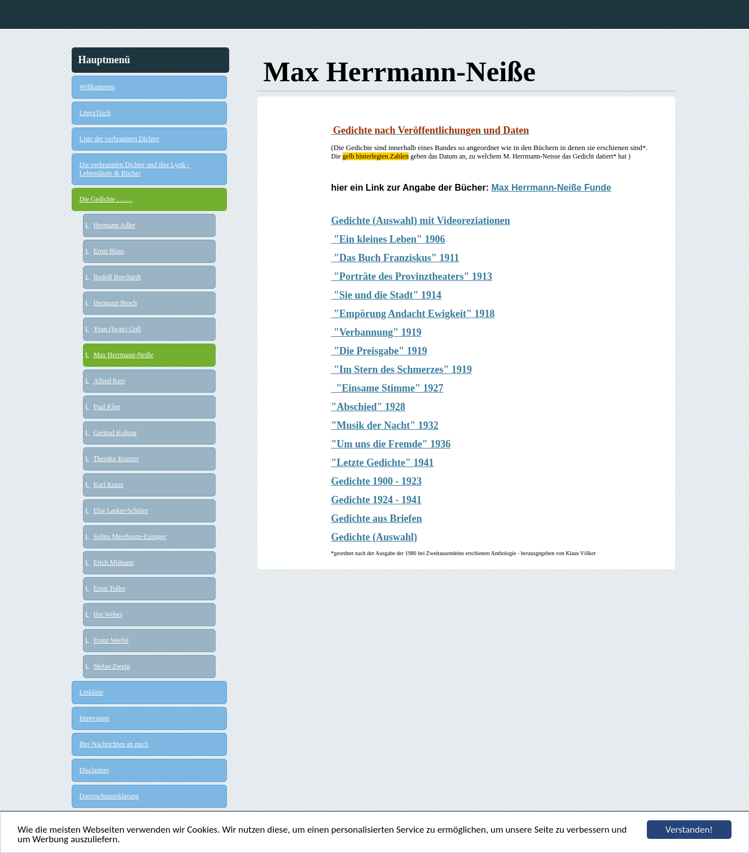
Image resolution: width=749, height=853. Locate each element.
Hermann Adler (114, 225)
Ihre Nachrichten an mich (114, 744)
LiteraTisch (95, 113)
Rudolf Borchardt (117, 277)
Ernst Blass (109, 251)
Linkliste (92, 692)
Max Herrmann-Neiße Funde (551, 187)
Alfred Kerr (109, 381)
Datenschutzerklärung (109, 796)
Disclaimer (94, 770)
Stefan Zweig (112, 666)
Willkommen (97, 87)
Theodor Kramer (116, 459)
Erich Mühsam (114, 562)
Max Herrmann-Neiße (124, 355)
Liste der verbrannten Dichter (120, 139)
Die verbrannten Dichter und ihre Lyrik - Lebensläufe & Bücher (135, 169)
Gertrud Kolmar (115, 433)
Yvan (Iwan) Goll (117, 329)
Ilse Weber (108, 614)
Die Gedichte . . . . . (106, 199)
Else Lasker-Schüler (121, 511)
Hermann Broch (115, 303)
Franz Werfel (111, 640)
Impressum (94, 718)
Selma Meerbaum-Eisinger (130, 536)
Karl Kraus (109, 485)
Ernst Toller (110, 588)
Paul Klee (107, 407)
